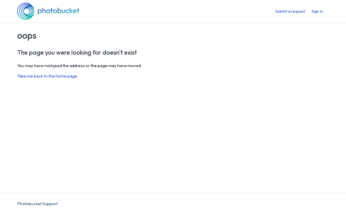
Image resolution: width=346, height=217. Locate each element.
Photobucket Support (37, 203)
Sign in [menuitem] (317, 11)
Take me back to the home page (47, 76)
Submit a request (290, 11)
